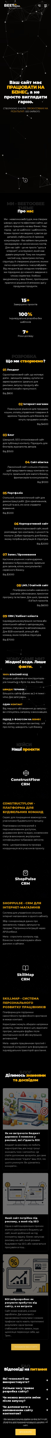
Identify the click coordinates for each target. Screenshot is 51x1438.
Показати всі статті (25, 1350)
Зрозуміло (25, 1432)
